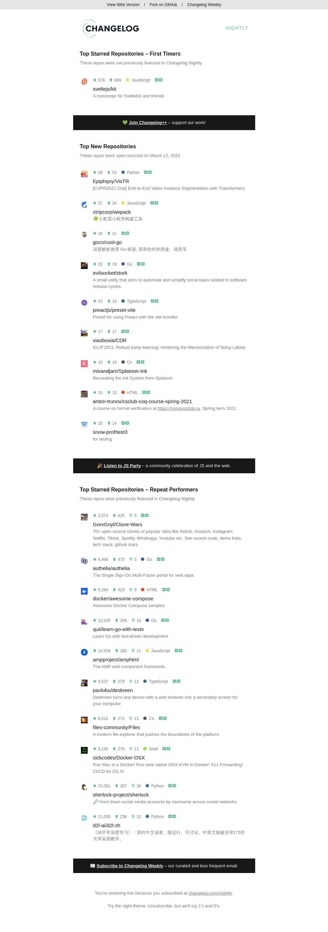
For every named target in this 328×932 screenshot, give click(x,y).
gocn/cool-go (107, 242)
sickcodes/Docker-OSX (119, 757)
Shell (150, 749)
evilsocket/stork (110, 273)
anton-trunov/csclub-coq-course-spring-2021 (142, 401)
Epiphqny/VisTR (111, 181)
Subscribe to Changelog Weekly (130, 865)
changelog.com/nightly (210, 893)
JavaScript (138, 80)
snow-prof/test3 (110, 432)
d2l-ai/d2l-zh (107, 825)
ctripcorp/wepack (112, 212)
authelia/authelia (111, 568)
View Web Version (123, 4)
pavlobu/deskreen (113, 690)
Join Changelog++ (148, 122)
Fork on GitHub (163, 4)
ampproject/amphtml (116, 659)
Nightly (237, 28)
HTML (129, 392)
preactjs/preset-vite (114, 310)
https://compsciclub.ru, (179, 408)
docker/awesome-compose (123, 598)
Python (130, 172)
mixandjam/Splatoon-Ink (120, 371)
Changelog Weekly (204, 4)
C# (126, 362)
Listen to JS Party (122, 465)
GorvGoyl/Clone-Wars (117, 524)
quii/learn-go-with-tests (118, 629)
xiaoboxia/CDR (110, 340)
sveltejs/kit (104, 89)
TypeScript (133, 301)
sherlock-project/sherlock (121, 795)
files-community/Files (116, 727)
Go (126, 264)
